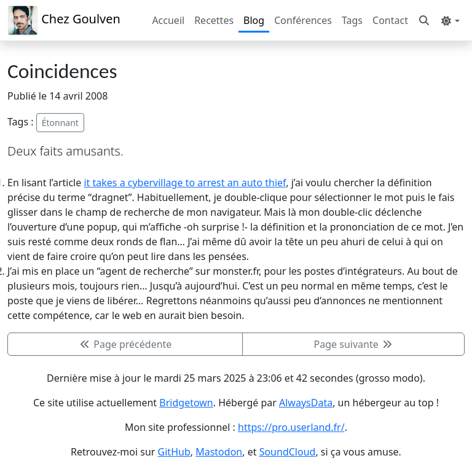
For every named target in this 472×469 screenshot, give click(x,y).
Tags (352, 20)
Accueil (168, 20)
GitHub (174, 452)
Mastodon (218, 452)
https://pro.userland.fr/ (291, 427)
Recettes (214, 20)
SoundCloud (287, 452)
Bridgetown (186, 402)
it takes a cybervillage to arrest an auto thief (185, 182)
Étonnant (60, 122)
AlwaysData (305, 402)
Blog (253, 20)
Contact (390, 20)
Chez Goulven (63, 20)
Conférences (303, 20)
